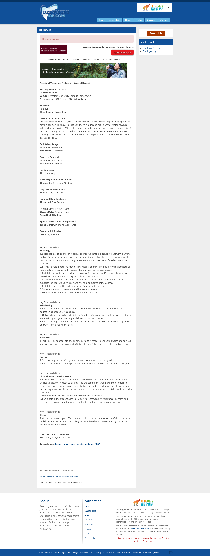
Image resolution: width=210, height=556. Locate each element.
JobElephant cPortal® (139, 528)
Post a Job (156, 33)
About (128, 20)
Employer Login (150, 51)
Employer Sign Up (152, 48)
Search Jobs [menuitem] (90, 510)
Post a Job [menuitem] (90, 538)
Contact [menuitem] (89, 529)
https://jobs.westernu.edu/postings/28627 (77, 444)
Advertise (151, 20)
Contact (164, 20)
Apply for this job (122, 52)
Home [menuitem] (88, 506)
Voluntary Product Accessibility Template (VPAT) (137, 552)
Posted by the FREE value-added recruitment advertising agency (59, 476)
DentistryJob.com (62, 552)
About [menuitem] (88, 515)
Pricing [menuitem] (88, 519)
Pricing (139, 20)
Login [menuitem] (87, 533)
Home (102, 20)
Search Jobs (114, 20)
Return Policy (108, 552)
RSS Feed (95, 552)
